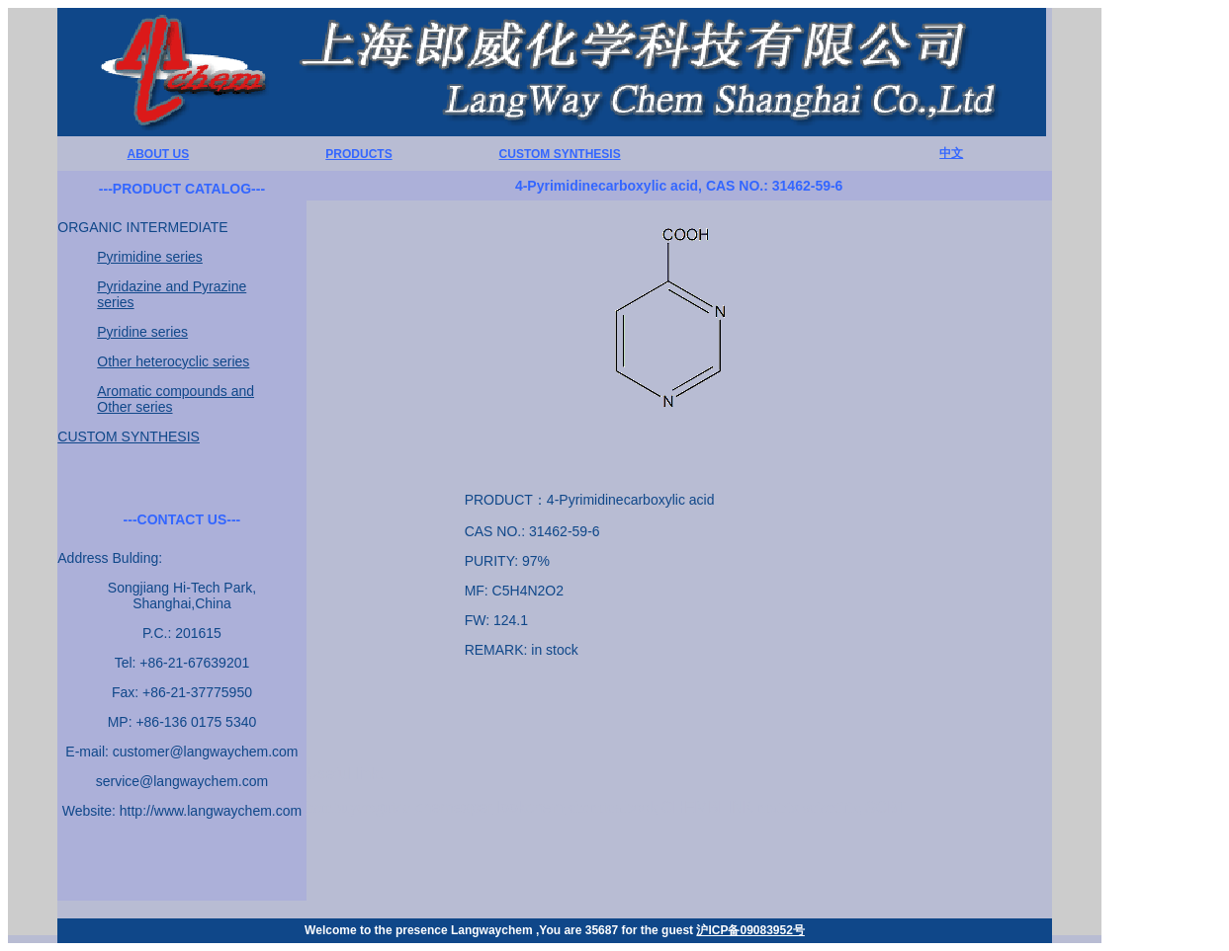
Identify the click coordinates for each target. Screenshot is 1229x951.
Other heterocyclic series (173, 361)
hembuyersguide (359, 807)
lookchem (531, 807)
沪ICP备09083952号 (750, 930)
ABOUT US (159, 154)
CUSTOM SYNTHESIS (560, 154)
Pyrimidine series (150, 257)
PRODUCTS (358, 154)
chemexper (453, 807)
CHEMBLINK (707, 807)
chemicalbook (613, 807)
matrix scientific (808, 807)
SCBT (886, 807)
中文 (951, 153)
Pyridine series (142, 332)
